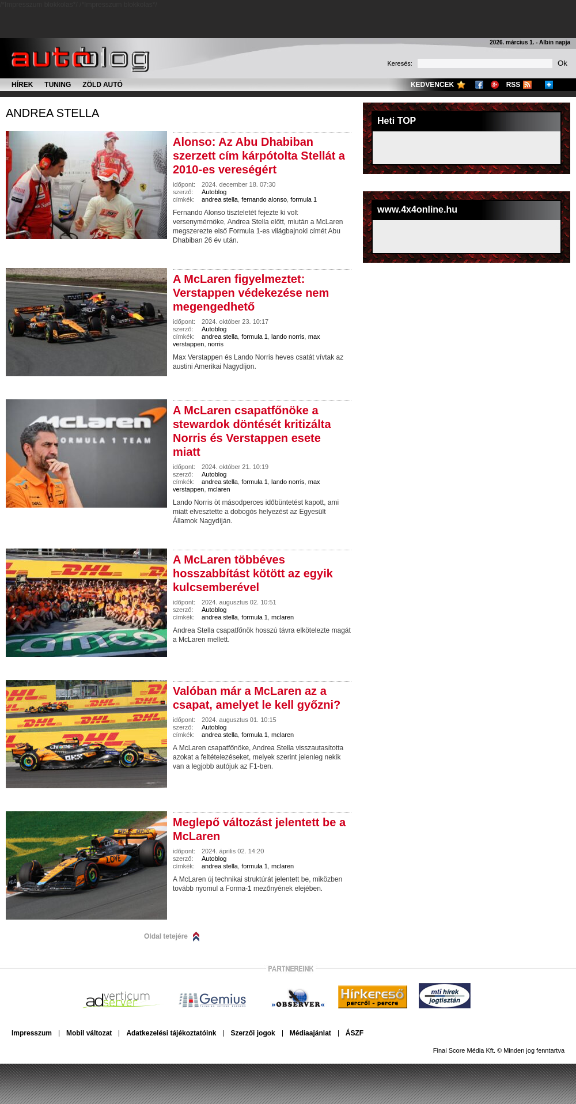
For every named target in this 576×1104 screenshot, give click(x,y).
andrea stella (52, 113)
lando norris (287, 336)
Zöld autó (102, 85)
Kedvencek (432, 85)
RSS (513, 85)
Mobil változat (89, 1033)
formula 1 (303, 199)
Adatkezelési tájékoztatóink (171, 1033)
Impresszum (32, 1033)
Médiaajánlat (310, 1033)
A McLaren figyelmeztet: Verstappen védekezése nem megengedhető (251, 293)
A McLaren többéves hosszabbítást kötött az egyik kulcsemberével (253, 573)
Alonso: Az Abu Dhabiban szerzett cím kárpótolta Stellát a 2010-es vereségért (259, 155)
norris (216, 344)
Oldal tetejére (166, 936)
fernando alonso (264, 199)
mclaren (219, 489)
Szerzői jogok (252, 1033)
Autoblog (214, 191)
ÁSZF (354, 1033)
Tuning (57, 85)
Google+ (495, 85)
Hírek (22, 85)
